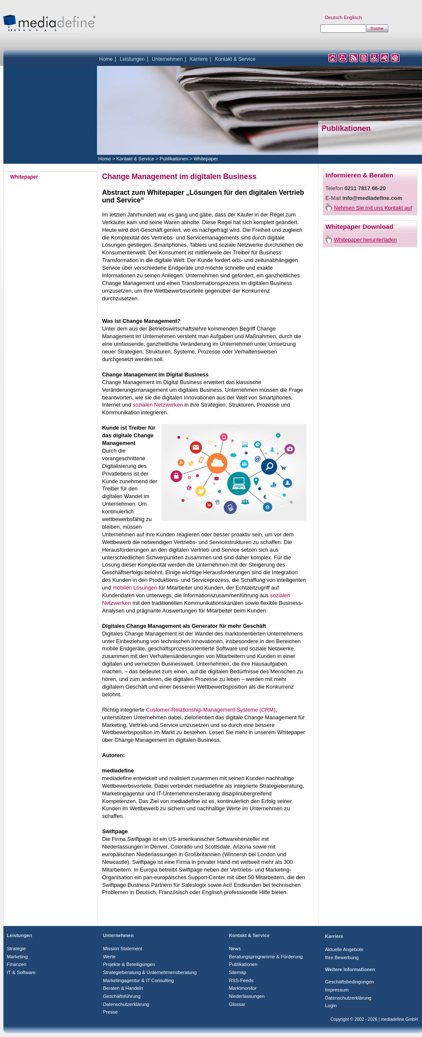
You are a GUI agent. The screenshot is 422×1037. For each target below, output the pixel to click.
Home (106, 59)
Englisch (353, 17)
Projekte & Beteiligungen (129, 964)
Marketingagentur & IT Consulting (138, 980)
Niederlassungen (247, 996)
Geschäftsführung (121, 996)
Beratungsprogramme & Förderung (266, 956)
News (235, 948)
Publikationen (174, 158)
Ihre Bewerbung (342, 957)
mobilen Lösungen (135, 587)
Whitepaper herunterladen (365, 239)
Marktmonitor (243, 988)
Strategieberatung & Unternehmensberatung (150, 972)
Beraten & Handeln (123, 988)
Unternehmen (167, 59)
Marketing (17, 956)
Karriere (199, 59)
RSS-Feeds (241, 980)
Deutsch (333, 17)
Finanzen (16, 964)
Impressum (336, 989)
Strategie (16, 948)
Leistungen (132, 59)
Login (330, 1005)
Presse (110, 1011)
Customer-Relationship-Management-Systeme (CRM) (210, 710)
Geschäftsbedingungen (349, 981)
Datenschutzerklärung (126, 1004)
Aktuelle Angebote (344, 949)
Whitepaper (206, 158)
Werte (109, 956)
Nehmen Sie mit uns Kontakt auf (373, 208)
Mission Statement (122, 948)
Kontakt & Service (235, 59)
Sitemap (237, 972)
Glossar (237, 1004)
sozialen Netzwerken (158, 405)
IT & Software (21, 972)
